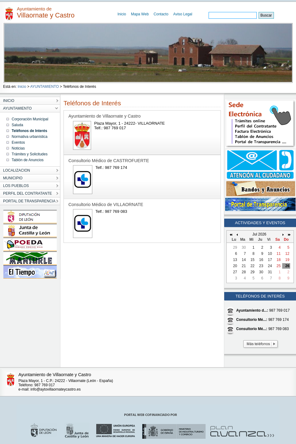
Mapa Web (140, 14)
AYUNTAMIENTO (44, 86)
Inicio (121, 14)
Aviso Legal (182, 14)
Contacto (161, 14)
